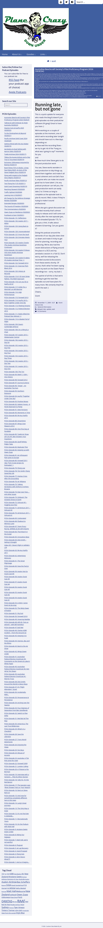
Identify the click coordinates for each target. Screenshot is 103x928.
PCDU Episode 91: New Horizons (16, 410)
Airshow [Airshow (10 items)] (24, 877)
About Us (16, 54)
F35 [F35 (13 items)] (8, 888)
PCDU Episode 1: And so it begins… (16, 862)
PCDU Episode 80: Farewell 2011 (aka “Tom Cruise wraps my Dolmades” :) (15, 462)
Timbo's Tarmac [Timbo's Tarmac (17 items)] (8, 910)
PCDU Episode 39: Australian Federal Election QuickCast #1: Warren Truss (15, 676)
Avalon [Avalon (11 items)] (27, 879)
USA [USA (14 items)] (16, 910)
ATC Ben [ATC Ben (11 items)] (15, 879)
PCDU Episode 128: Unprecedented (17, 231)
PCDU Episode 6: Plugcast (13, 845)
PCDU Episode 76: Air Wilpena (15, 481)
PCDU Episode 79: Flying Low (14, 468)
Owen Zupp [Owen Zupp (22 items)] (22, 894)
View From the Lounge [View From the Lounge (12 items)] (9, 913)
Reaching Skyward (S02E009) (14, 189)
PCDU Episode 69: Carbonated (15, 518)
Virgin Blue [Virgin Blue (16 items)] (20, 913)
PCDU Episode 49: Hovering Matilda (17, 619)
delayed (40, 309)
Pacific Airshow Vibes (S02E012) (15, 180)
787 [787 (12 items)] (8, 874)
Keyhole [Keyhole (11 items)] (4, 891)
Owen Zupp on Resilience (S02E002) (17, 212)
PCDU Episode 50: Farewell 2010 (15, 616)
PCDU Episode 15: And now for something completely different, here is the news (15, 798)
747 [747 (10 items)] (6, 874)
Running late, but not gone (48, 107)
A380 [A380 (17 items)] (11, 874)
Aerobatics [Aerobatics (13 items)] (17, 874)
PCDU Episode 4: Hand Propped (15, 851)
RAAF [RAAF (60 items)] (21, 901)
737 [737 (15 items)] (3, 874)
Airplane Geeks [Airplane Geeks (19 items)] (15, 876)
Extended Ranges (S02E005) (14, 203)
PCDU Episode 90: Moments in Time (17, 413)
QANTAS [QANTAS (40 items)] (7, 901)
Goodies (30, 54)
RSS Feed (14, 80)
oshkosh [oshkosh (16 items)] (13, 895)
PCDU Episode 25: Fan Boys (14, 750)
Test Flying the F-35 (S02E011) (15, 183)
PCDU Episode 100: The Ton (14, 372)
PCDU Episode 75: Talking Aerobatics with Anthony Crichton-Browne (16, 486)
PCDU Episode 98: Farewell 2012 (15, 380)
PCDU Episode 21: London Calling (16, 766)
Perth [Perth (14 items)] (20, 897)
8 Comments (42, 311)
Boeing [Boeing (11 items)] (4, 885)
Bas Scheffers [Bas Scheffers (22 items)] (23, 882)
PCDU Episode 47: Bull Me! (13, 627)
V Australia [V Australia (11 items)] (25, 910)
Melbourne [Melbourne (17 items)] (20, 891)
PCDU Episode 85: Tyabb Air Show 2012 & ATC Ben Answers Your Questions (16, 436)
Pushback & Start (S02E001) (14, 215)
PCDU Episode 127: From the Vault (16, 234)
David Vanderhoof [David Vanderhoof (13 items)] (17, 885)
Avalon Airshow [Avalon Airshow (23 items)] (9, 882)
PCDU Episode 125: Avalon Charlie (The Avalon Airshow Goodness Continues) (16, 245)
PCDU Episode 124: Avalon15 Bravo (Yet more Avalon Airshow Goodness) (17, 252)
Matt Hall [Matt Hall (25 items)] (11, 891)
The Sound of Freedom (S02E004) (16, 206)
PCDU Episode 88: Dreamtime (15, 421)
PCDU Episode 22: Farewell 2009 (15, 763)
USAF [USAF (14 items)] (20, 910)
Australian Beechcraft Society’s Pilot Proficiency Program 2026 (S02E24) (64, 70)
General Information (44, 307)
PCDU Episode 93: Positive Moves (16, 401)
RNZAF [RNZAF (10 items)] (22, 904)
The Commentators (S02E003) (15, 209)
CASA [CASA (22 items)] (8, 885)
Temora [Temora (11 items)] (11, 907)
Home (5, 54)
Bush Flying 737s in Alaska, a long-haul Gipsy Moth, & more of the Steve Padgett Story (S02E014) (16, 170)
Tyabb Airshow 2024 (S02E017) (15, 154)
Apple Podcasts (17, 92)
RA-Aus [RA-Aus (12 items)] (14, 902)
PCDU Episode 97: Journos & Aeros (16, 383)
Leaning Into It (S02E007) (13, 195)
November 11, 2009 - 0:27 (46, 303)
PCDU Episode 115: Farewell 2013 (16, 297)
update (48, 309)
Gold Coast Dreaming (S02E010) (15, 186)
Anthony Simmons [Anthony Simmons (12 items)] (7, 879)
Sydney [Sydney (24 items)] (5, 907)
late (44, 309)
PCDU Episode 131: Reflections (15, 218)
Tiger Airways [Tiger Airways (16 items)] (19, 907)
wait (53, 309)
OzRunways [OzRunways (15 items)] (6, 897)
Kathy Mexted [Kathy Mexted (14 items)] (21, 888)
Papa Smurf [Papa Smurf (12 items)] (14, 897)
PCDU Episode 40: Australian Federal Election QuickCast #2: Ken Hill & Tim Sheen (16, 669)
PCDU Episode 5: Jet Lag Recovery (16, 848)
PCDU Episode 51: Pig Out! (13, 613)
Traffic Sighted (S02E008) (13, 192)
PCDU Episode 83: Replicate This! (16, 447)
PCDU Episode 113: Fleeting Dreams (17, 306)
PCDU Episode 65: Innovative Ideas (16, 537)
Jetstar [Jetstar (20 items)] (13, 888)
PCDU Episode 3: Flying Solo (14, 854)
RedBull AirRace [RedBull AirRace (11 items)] (15, 904)
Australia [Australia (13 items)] (22, 879)
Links (42, 54)
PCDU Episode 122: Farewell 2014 (16, 263)
